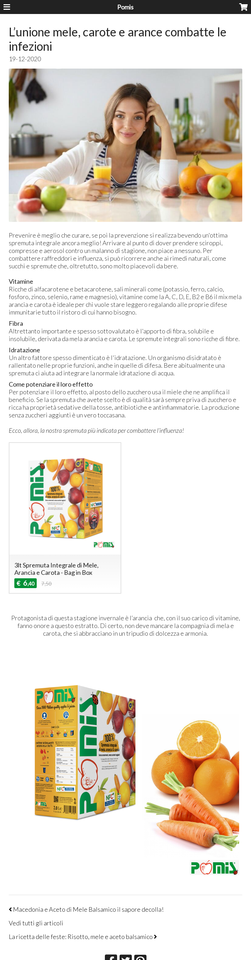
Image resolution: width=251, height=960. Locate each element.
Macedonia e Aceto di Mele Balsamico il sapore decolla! (86, 909)
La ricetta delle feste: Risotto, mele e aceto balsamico (83, 936)
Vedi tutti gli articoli (36, 923)
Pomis (125, 7)
